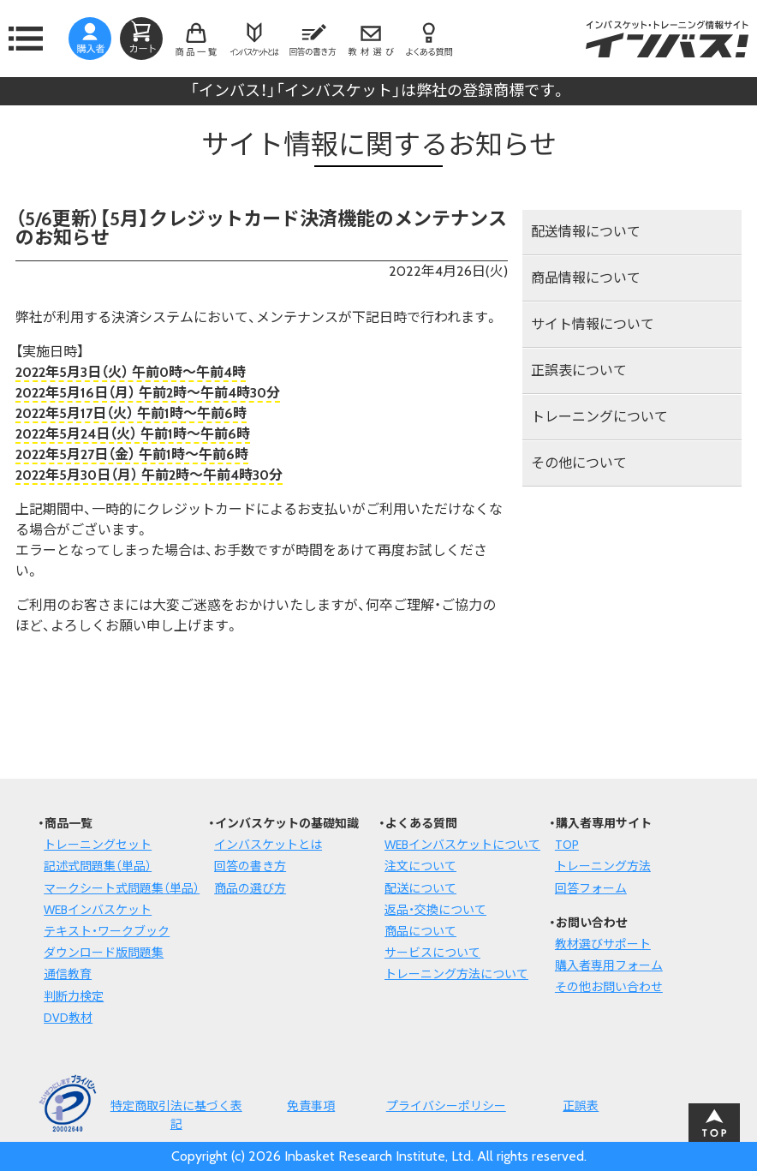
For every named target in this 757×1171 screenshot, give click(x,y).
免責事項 (311, 1106)
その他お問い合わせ (609, 987)
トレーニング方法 (603, 866)
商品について (420, 931)
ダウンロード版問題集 (104, 952)
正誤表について (579, 370)
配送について (420, 888)
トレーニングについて (599, 417)
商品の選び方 (250, 888)
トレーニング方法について (456, 974)
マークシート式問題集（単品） (122, 888)
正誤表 (581, 1106)
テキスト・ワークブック (107, 931)
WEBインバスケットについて (462, 844)
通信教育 (68, 974)
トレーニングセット (98, 844)
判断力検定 (74, 996)
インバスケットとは (268, 844)
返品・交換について (435, 909)
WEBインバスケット (98, 909)
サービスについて (432, 952)
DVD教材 (68, 1017)
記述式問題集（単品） (98, 866)
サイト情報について (592, 324)
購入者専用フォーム (609, 965)
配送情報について (586, 232)
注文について (420, 866)
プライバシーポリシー (446, 1106)
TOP (567, 844)
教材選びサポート (603, 944)
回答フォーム (591, 888)
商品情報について (586, 278)
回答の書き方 (250, 866)
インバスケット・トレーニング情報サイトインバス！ (667, 38)
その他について (579, 463)
